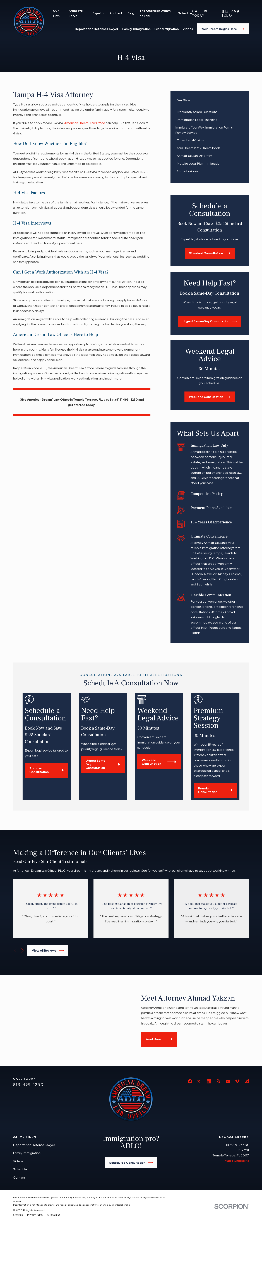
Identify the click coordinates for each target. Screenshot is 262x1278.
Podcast (116, 13)
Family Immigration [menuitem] (136, 29)
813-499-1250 (232, 13)
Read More (163, 1067)
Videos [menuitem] (188, 29)
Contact (19, 1233)
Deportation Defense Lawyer (34, 1201)
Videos (18, 1217)
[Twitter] (199, 1140)
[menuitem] (210, 112)
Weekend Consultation (210, 396)
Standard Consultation (209, 253)
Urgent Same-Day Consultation (209, 321)
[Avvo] (247, 1137)
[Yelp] (218, 1137)
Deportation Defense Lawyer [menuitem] (96, 29)
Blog (131, 13)
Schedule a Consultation (131, 1218)
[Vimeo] (237, 1137)
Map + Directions (237, 1216)
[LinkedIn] (209, 1137)
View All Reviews (48, 950)
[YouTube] (228, 1137)
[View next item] (22, 950)
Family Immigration (26, 1209)
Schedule (185, 13)
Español (98, 13)
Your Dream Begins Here (222, 28)
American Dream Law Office (84, 123)
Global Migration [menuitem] (166, 29)
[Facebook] (190, 1137)
